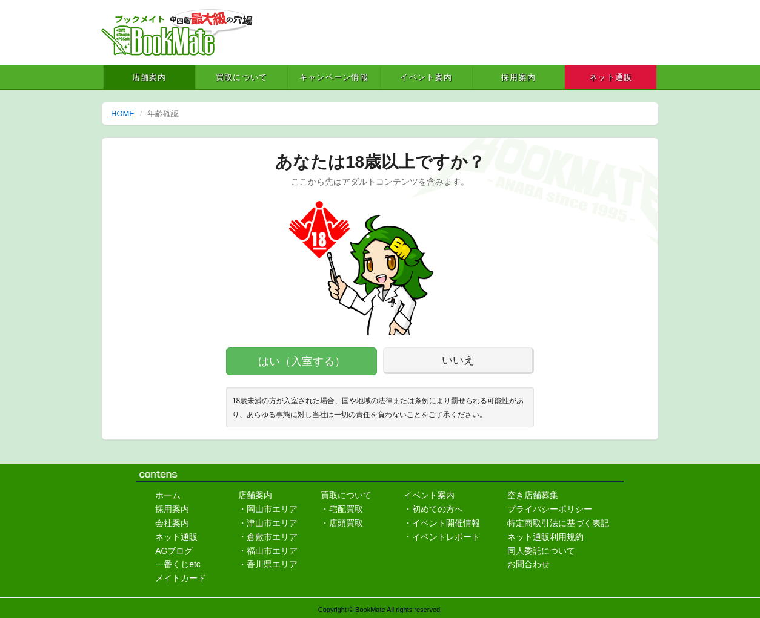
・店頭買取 (342, 523)
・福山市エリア (268, 551)
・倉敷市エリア (268, 537)
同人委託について (541, 551)
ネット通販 (611, 77)
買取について (242, 77)
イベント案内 (426, 77)
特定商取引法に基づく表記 (558, 523)
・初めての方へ (433, 509)
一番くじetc (178, 564)
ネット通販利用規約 (545, 537)
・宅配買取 (342, 509)
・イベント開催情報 (442, 523)
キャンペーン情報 (333, 77)
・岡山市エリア (268, 509)
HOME (123, 113)
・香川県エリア (268, 564)
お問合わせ (528, 564)
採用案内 (518, 77)
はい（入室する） (301, 361)
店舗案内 (149, 77)
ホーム (168, 495)
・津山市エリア (268, 523)
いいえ (458, 360)
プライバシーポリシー (549, 509)
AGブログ (174, 551)
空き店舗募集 (532, 495)
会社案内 (172, 523)
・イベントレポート (442, 537)
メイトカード (180, 578)
